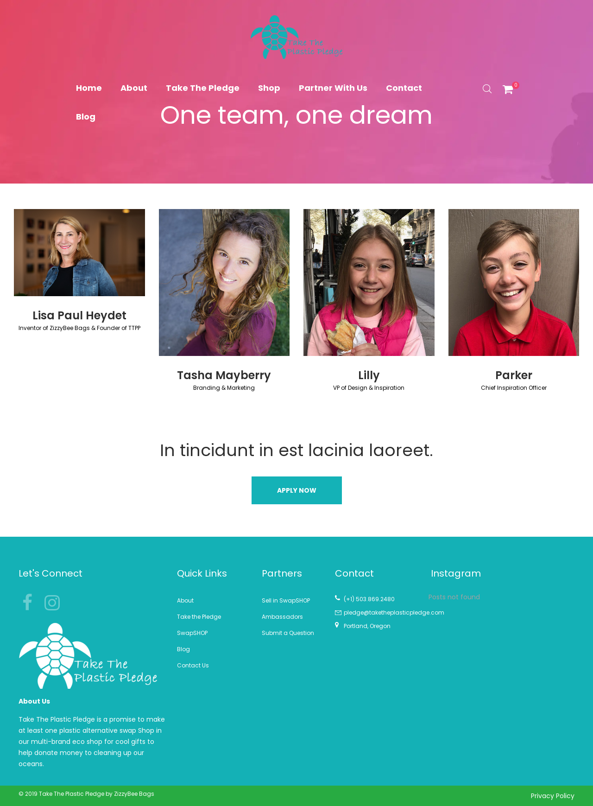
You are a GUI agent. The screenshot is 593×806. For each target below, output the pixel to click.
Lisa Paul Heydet (79, 315)
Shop (269, 88)
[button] (297, 490)
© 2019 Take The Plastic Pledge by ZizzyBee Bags (86, 794)
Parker (513, 375)
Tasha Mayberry (224, 375)
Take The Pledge (203, 88)
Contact (404, 88)
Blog (85, 116)
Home (89, 88)
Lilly (369, 375)
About (133, 88)
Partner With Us (333, 88)
